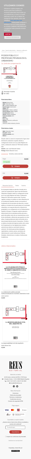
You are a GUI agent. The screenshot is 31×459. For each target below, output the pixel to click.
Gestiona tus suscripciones (15, 440)
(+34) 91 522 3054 (21, 381)
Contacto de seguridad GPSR (15, 401)
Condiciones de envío (15, 399)
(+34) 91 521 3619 (10, 381)
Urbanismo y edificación (22, 50)
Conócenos (15, 393)
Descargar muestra (8, 91)
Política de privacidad (15, 395)
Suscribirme (15, 432)
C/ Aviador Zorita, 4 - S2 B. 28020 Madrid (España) (15, 379)
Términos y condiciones (15, 397)
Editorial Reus (10, 102)
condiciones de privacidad (19, 436)
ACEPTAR (7, 34)
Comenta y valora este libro (16, 154)
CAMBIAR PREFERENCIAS (12, 37)
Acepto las (16, 436)
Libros (3, 50)
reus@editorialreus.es (15, 383)
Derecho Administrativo (11, 50)
